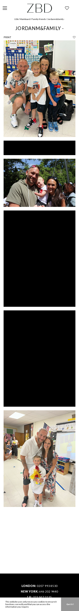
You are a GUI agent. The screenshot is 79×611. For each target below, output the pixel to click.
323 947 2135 (42, 597)
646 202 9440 (48, 591)
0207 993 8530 (47, 585)
